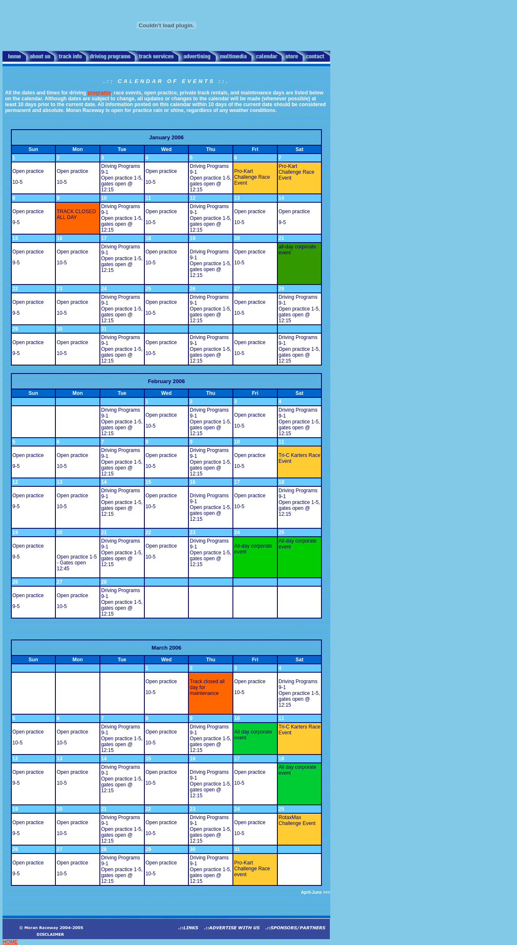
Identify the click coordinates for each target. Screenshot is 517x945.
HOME (10, 942)
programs (99, 93)
